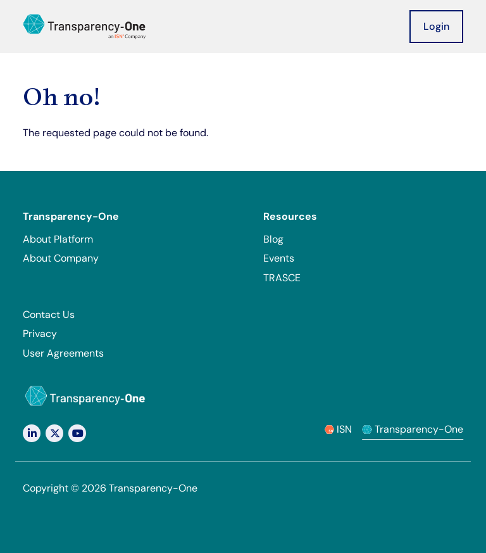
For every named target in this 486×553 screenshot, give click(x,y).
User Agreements (63, 353)
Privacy (40, 333)
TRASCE (282, 277)
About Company (61, 258)
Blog (273, 239)
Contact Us (49, 314)
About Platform (58, 239)
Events (278, 258)
